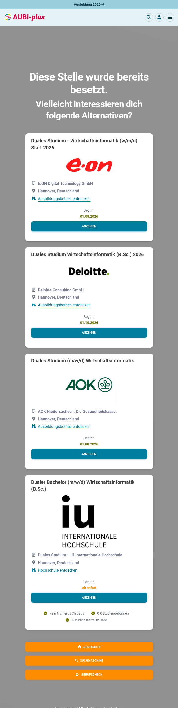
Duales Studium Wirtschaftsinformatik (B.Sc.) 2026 (87, 254)
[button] (170, 17)
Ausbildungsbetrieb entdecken (64, 198)
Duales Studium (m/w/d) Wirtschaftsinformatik (82, 361)
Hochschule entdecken (57, 570)
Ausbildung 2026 (89, 4)
